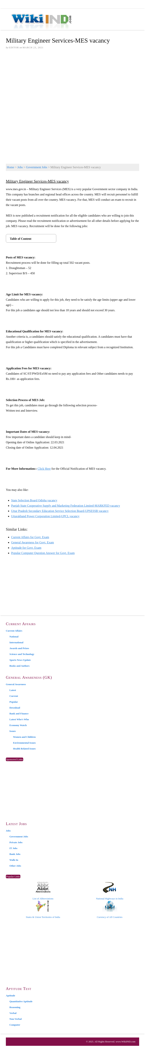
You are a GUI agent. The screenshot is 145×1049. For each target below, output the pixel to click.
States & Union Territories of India (43, 909)
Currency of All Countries (109, 909)
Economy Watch (18, 725)
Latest (12, 690)
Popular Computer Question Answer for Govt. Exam (43, 553)
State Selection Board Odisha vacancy (34, 500)
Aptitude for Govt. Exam (26, 547)
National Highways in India (109, 891)
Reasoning (14, 1007)
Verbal (12, 1013)
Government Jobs (36, 167)
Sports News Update (20, 660)
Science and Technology (21, 654)
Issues (12, 731)
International (16, 642)
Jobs (20, 167)
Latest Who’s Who (19, 719)
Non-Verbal (15, 1018)
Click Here (44, 468)
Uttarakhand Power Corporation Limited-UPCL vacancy (45, 516)
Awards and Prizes (19, 648)
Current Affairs (14, 630)
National (14, 636)
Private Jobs (15, 842)
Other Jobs (15, 865)
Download (14, 707)
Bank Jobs (14, 854)
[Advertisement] (72, 81)
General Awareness (16, 684)
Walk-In (13, 859)
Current (13, 696)
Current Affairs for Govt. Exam (30, 537)
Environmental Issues (24, 742)
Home (10, 167)
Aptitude (10, 995)
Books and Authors (19, 665)
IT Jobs (13, 848)
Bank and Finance (19, 713)
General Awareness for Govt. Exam (32, 542)
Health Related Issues (24, 748)
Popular (13, 701)
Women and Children (24, 736)
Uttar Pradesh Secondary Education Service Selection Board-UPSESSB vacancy (60, 511)
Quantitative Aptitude (20, 1001)
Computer (14, 1024)
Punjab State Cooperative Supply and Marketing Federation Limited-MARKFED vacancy (65, 505)
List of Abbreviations (42, 891)
